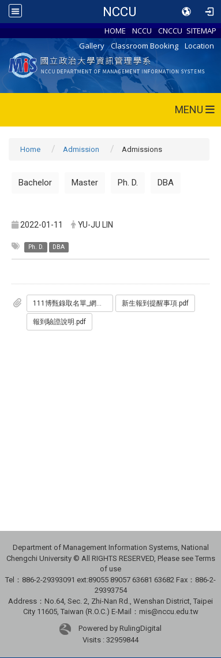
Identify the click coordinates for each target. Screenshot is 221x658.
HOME (115, 30)
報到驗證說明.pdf (59, 322)
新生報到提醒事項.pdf (155, 303)
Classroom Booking (144, 45)
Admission (81, 149)
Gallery (91, 45)
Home (30, 149)
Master (85, 182)
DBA (166, 182)
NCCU (119, 11)
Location (199, 45)
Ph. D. (128, 182)
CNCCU (170, 30)
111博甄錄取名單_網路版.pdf (73, 303)
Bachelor (35, 182)
